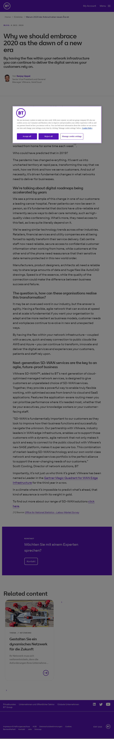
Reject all (49, 136)
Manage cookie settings (72, 136)
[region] (57, 124)
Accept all (27, 136)
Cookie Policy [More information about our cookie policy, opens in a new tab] (87, 128)
